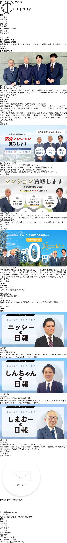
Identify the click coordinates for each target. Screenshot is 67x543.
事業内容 (3, 19)
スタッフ (3, 22)
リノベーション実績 (8, 28)
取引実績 (3, 26)
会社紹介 (3, 17)
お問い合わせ (5, 37)
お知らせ (3, 31)
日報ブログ (4, 33)
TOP (1, 15)
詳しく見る (4, 97)
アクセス (3, 24)
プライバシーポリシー (9, 537)
